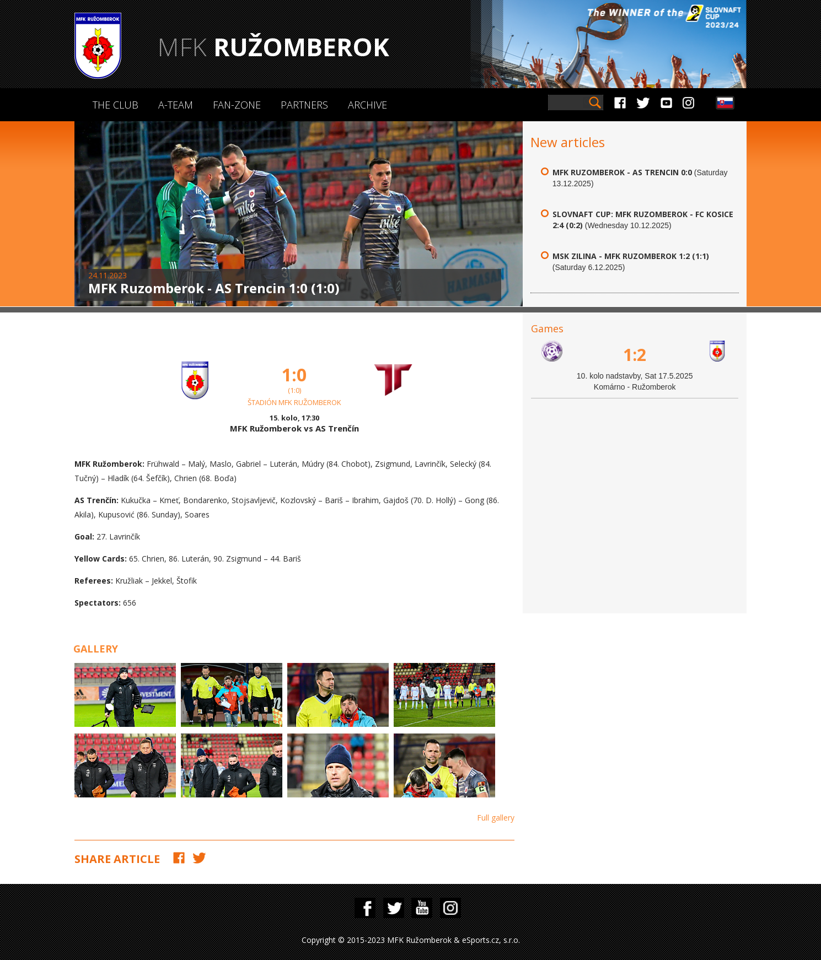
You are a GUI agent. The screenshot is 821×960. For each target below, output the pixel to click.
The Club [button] (115, 104)
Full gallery (495, 817)
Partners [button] (304, 104)
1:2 (634, 354)
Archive (367, 104)
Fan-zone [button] (237, 104)
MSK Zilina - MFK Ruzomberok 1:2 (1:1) (630, 256)
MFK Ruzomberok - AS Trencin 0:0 (622, 172)
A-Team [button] (175, 104)
